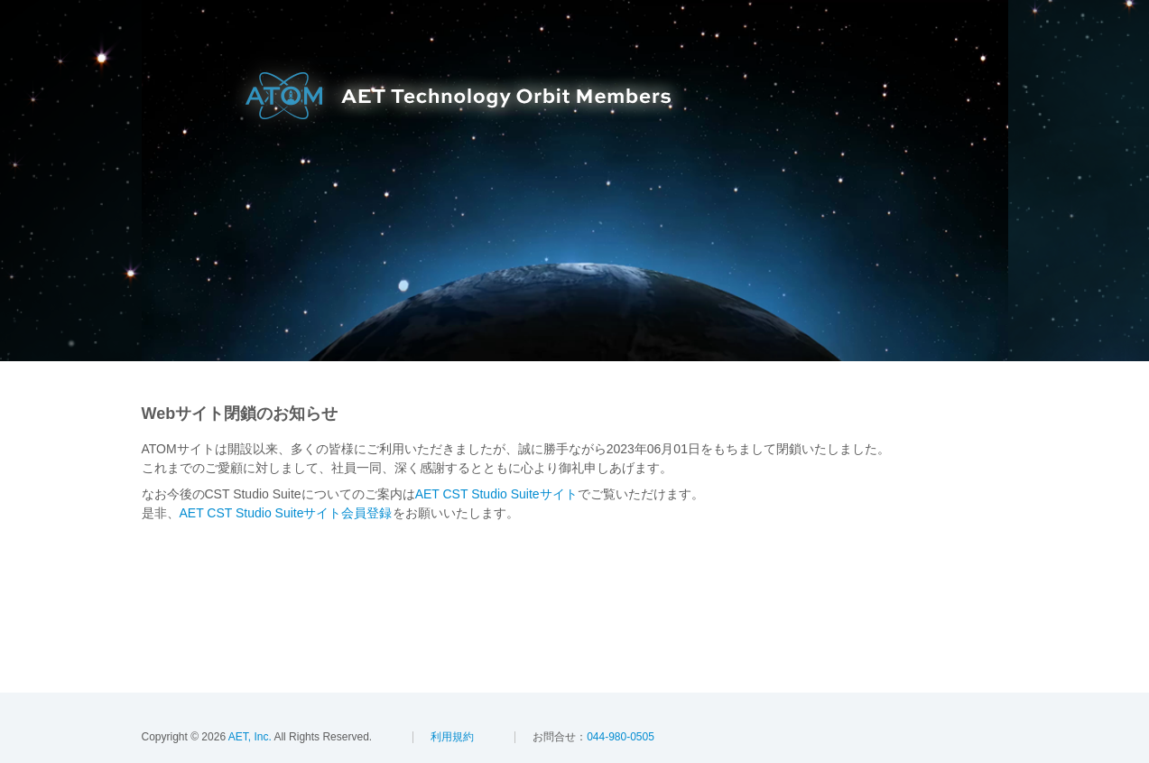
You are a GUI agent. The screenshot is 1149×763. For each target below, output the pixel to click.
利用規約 (452, 736)
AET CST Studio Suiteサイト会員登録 (286, 513)
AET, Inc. (249, 736)
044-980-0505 (620, 736)
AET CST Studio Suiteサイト (496, 494)
